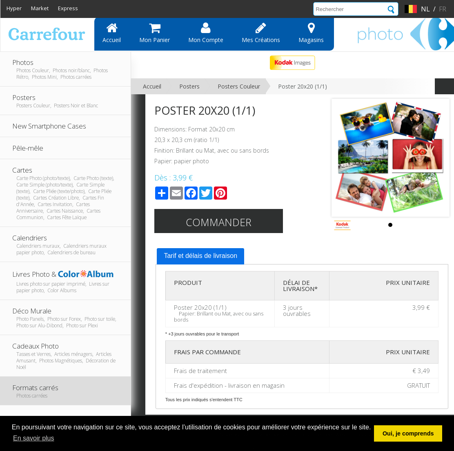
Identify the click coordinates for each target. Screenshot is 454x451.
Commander (218, 222)
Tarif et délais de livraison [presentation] (200, 255)
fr (442, 8)
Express (68, 8)
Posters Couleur (239, 86)
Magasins (311, 33)
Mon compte (205, 33)
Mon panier (154, 33)
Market (40, 8)
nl (425, 8)
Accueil (111, 33)
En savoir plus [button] (33, 438)
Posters (189, 86)
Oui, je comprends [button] (408, 433)
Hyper (14, 8)
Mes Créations (261, 33)
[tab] (200, 256)
